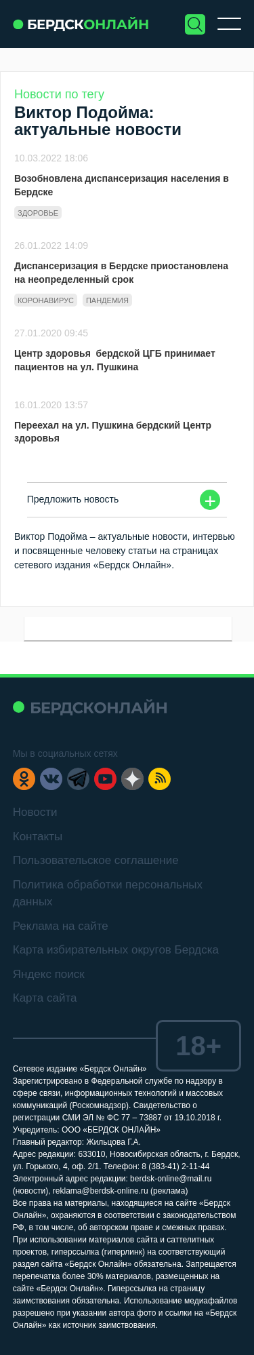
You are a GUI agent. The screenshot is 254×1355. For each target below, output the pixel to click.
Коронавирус (46, 300)
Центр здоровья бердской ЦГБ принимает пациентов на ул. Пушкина (114, 360)
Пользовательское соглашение (96, 860)
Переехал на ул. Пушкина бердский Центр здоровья (112, 432)
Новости (35, 812)
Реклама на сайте (60, 926)
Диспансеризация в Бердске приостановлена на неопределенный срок (121, 272)
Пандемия (107, 300)
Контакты (37, 836)
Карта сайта (45, 997)
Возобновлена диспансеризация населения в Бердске (121, 185)
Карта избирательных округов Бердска (116, 949)
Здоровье (38, 213)
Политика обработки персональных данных (108, 893)
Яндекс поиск (49, 974)
